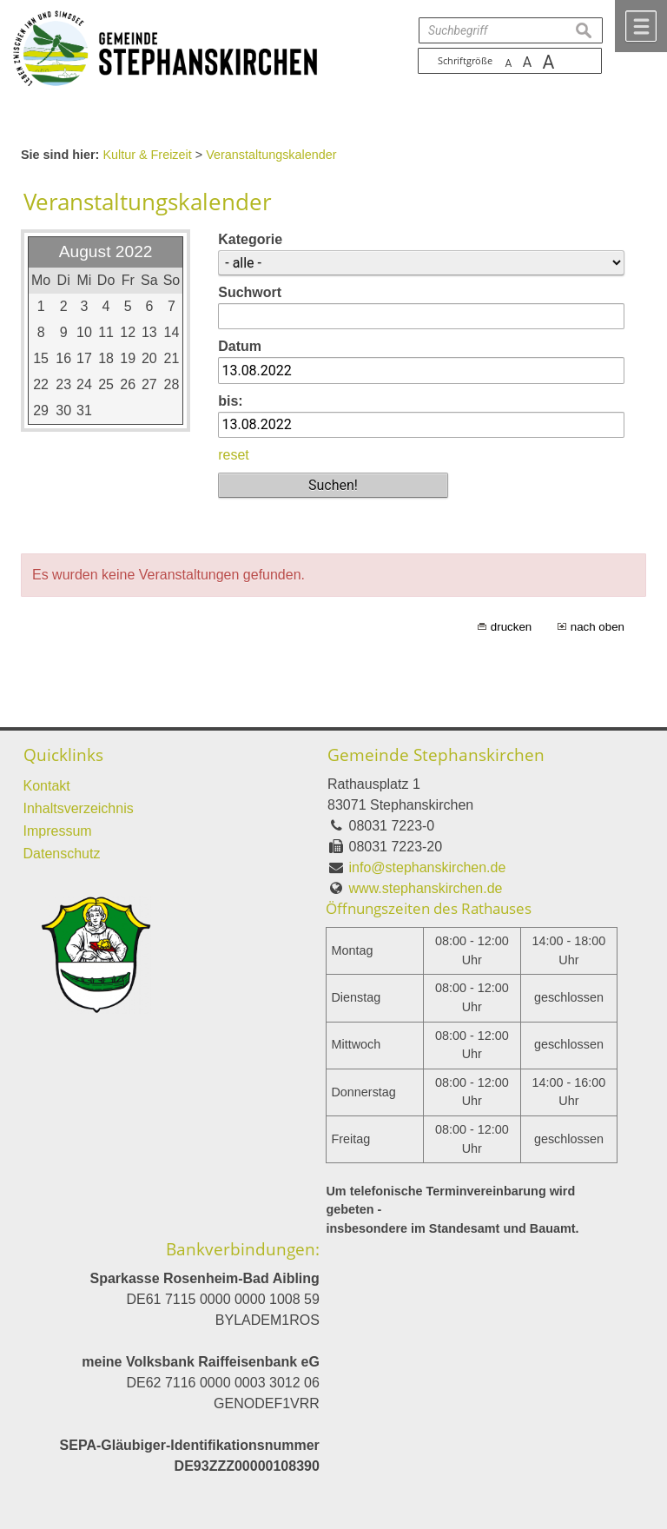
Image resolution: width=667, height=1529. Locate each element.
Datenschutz (62, 853)
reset (233, 454)
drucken (511, 626)
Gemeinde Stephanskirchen (436, 754)
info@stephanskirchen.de (427, 867)
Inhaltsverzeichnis (78, 808)
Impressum (57, 831)
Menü (641, 26)
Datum (239, 346)
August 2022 (106, 251)
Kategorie (250, 239)
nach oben (597, 626)
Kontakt (46, 785)
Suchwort (249, 292)
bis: (230, 401)
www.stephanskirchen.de (426, 888)
